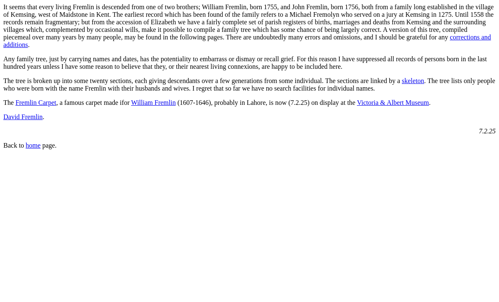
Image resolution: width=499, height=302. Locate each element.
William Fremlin (153, 102)
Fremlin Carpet (36, 102)
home (33, 145)
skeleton (413, 80)
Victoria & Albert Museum (393, 102)
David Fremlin (23, 116)
